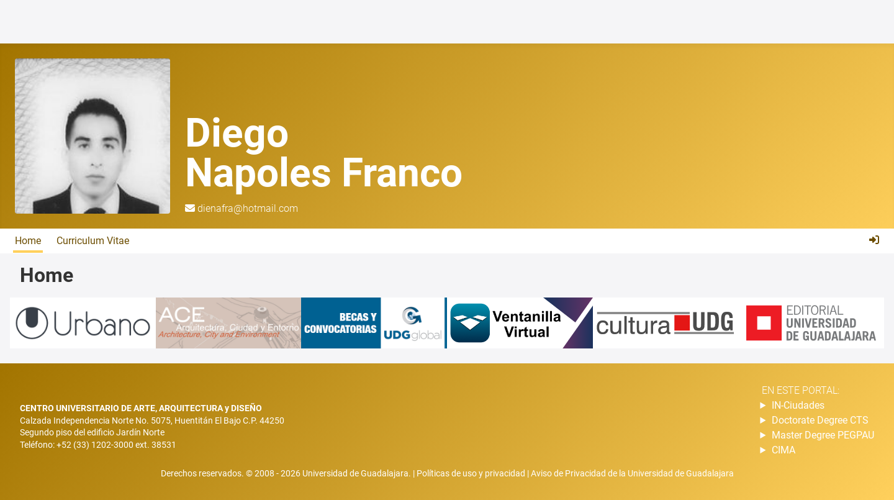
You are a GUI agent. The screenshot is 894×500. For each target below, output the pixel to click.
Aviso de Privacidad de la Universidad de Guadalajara (632, 473)
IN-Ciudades (798, 405)
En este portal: (800, 390)
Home (28, 241)
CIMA (783, 450)
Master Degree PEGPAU (823, 435)
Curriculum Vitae (92, 241)
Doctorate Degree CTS (820, 420)
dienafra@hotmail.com (247, 208)
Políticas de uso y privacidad (472, 473)
